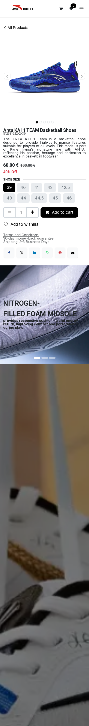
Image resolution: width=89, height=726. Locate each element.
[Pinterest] (60, 253)
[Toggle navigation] (81, 8)
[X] (22, 253)
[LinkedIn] (34, 253)
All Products (15, 27)
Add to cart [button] (59, 212)
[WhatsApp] (47, 253)
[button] (7, 76)
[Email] (73, 253)
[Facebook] (9, 253)
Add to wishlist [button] (21, 224)
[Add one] (32, 212)
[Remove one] (9, 212)
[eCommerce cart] (61, 8)
